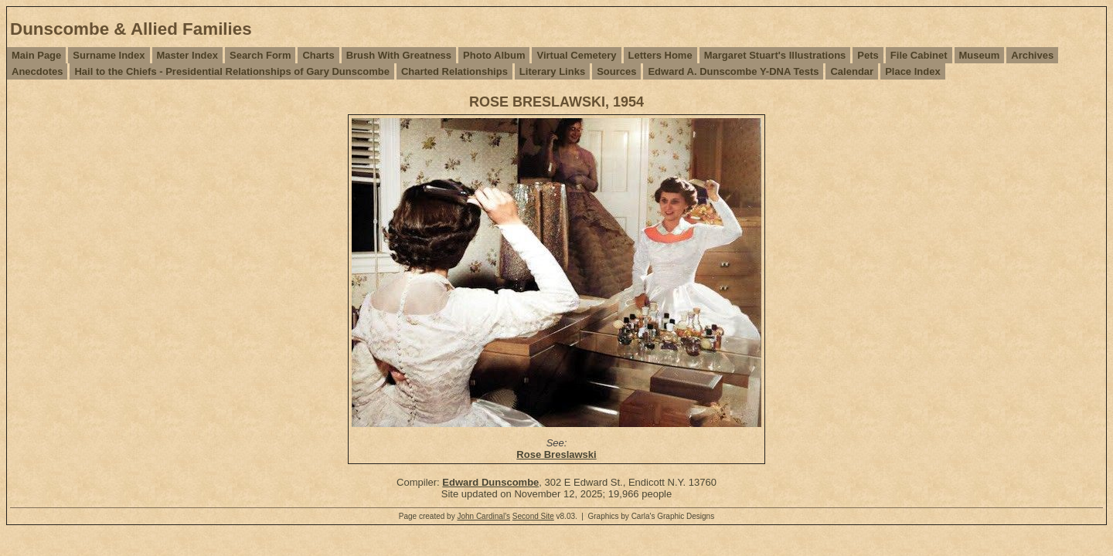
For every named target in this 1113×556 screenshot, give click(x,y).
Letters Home (660, 55)
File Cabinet (919, 55)
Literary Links (552, 71)
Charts (318, 55)
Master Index (187, 55)
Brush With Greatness (398, 55)
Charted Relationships (454, 71)
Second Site (533, 516)
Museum (979, 55)
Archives (1032, 55)
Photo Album (494, 55)
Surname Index (109, 55)
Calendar (851, 71)
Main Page (36, 55)
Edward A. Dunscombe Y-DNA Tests (733, 71)
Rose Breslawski (556, 454)
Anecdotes (37, 71)
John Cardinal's (483, 516)
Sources (616, 71)
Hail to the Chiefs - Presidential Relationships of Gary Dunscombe (231, 71)
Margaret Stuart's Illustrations (775, 55)
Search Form (260, 55)
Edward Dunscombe (490, 482)
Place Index (913, 71)
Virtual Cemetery (576, 55)
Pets (867, 55)
